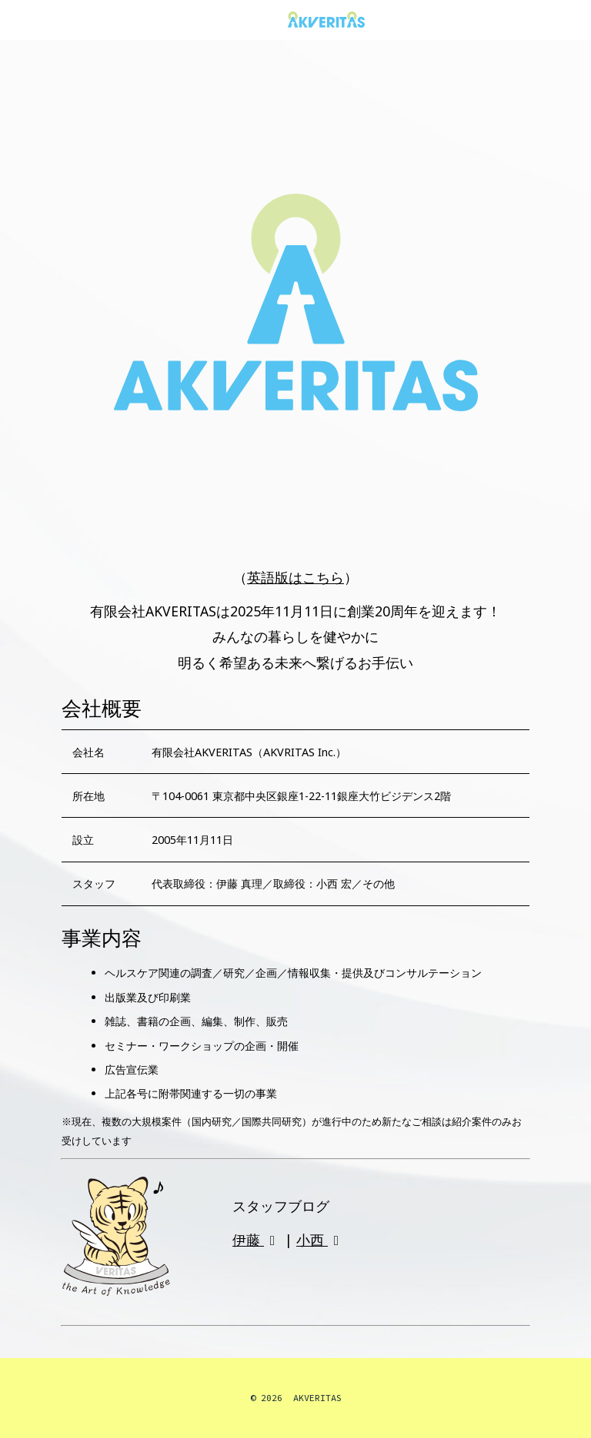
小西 (320, 1239)
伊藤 (256, 1239)
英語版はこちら (295, 577)
